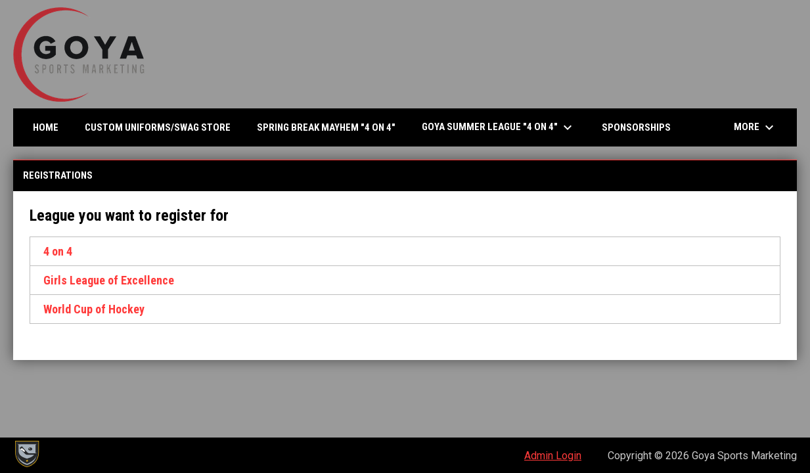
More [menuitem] (755, 127)
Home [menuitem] (45, 127)
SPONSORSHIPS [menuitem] (636, 127)
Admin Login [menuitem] (552, 455)
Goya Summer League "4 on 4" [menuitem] (498, 127)
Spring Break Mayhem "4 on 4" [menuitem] (326, 127)
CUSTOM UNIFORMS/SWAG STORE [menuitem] (158, 127)
